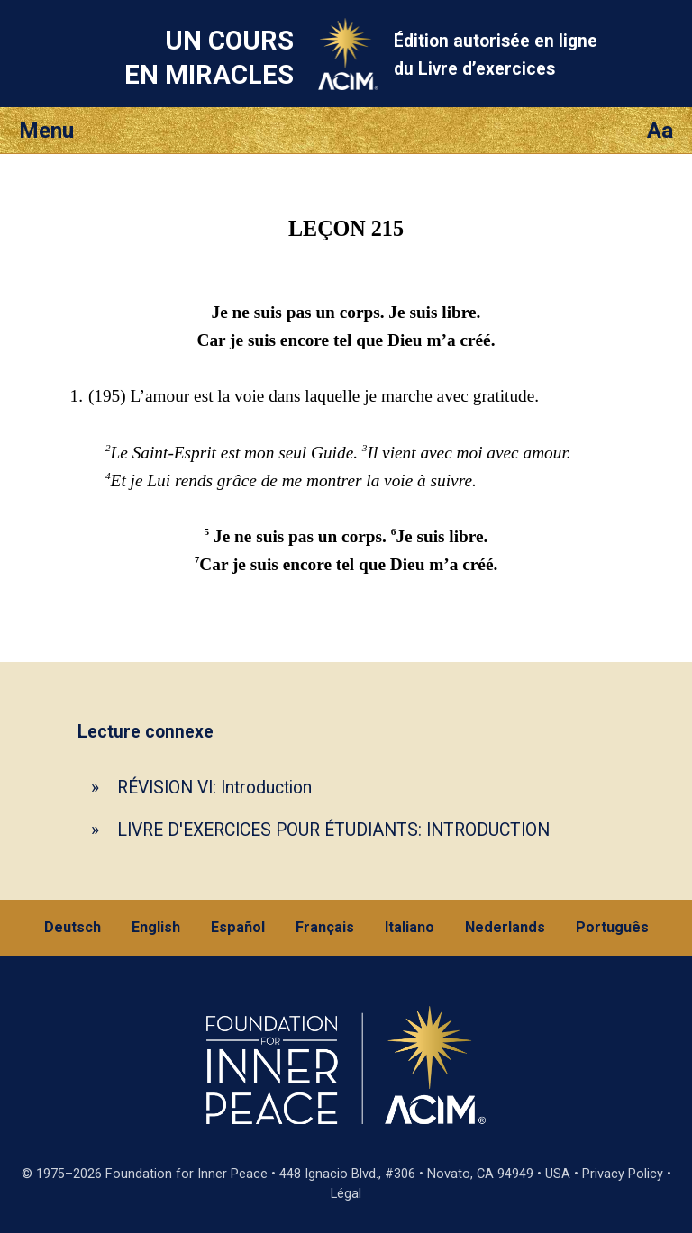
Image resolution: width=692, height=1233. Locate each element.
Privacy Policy (622, 1174)
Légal (346, 1193)
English (156, 927)
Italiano (409, 927)
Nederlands (505, 927)
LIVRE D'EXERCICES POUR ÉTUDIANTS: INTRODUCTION (333, 830)
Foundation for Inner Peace (186, 1174)
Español (238, 927)
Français (325, 927)
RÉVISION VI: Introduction (214, 787)
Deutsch (72, 927)
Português (612, 927)
